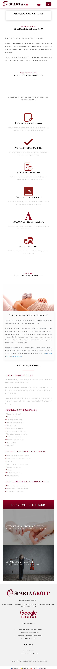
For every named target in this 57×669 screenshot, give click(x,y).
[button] (38, 5)
